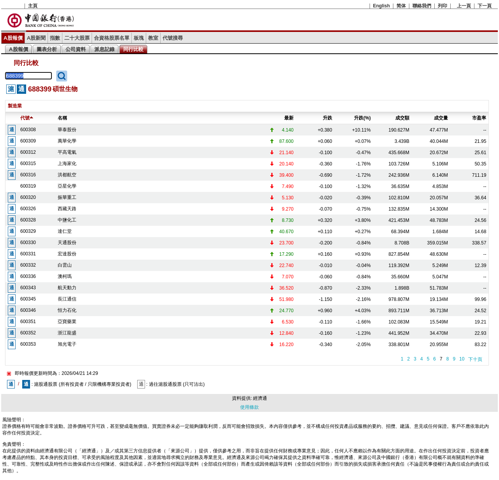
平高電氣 (67, 152)
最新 (289, 118)
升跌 (327, 118)
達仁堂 (65, 231)
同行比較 (133, 49)
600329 (28, 231)
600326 (28, 208)
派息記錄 (104, 49)
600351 (28, 321)
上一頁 (464, 6)
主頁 (32, 6)
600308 (28, 129)
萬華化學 (67, 141)
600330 (28, 242)
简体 (401, 6)
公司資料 (75, 49)
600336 (28, 276)
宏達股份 (67, 254)
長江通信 (67, 299)
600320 (28, 197)
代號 (26, 118)
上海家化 (67, 163)
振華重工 (67, 197)
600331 (28, 254)
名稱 (62, 118)
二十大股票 (77, 38)
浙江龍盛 (67, 333)
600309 (28, 141)
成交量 (441, 118)
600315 (28, 163)
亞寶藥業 (67, 321)
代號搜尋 (173, 38)
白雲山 (65, 265)
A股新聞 (36, 38)
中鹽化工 (67, 220)
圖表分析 (47, 49)
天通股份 (67, 242)
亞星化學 (67, 186)
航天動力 (67, 287)
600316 (28, 175)
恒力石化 (67, 310)
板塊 (139, 38)
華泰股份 (67, 129)
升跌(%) (362, 118)
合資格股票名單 (111, 38)
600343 (28, 287)
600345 (28, 299)
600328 (28, 220)
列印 (442, 6)
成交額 (402, 118)
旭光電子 (67, 344)
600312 (28, 152)
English (381, 6)
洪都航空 (67, 175)
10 (461, 359)
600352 (28, 333)
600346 (28, 310)
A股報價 (13, 38)
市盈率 (479, 118)
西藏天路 (67, 208)
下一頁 (485, 6)
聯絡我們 (421, 6)
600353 (28, 344)
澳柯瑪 (65, 276)
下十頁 (475, 359)
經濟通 (260, 398)
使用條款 (249, 407)
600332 (28, 265)
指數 (55, 38)
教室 (153, 38)
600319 (28, 186)
